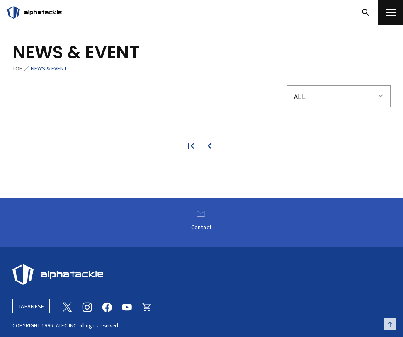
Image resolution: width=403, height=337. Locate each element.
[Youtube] (127, 306)
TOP (17, 68)
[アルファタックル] (34, 12)
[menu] (390, 12)
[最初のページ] (193, 146)
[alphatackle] (201, 274)
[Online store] (147, 306)
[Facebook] (107, 306)
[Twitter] (67, 306)
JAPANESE (31, 306)
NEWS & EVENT (49, 68)
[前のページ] (210, 146)
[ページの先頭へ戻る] (390, 324)
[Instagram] (87, 306)
